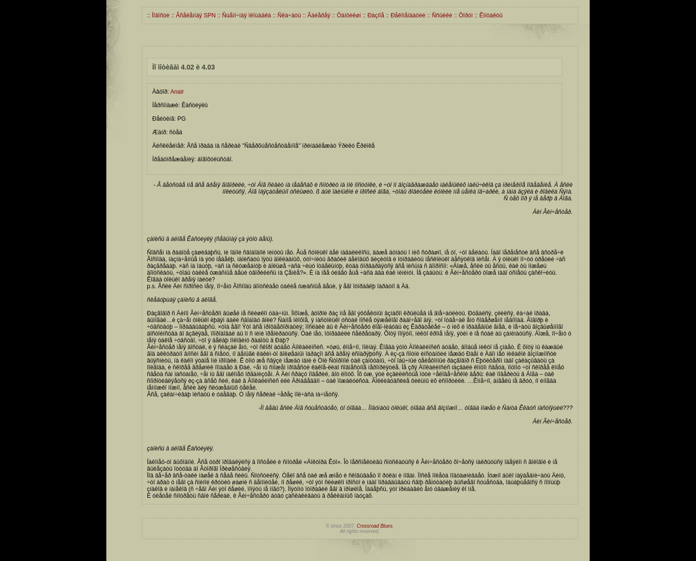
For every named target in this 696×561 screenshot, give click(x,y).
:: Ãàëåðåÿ (316, 15)
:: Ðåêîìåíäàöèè (404, 15)
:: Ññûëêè (438, 15)
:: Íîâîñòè (158, 15)
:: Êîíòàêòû (487, 15)
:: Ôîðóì (462, 15)
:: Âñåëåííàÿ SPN (193, 15)
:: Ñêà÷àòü (286, 15)
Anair (177, 91)
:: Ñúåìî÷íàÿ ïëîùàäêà (243, 15)
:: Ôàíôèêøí (345, 15)
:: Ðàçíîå (372, 15)
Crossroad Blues (374, 526)
